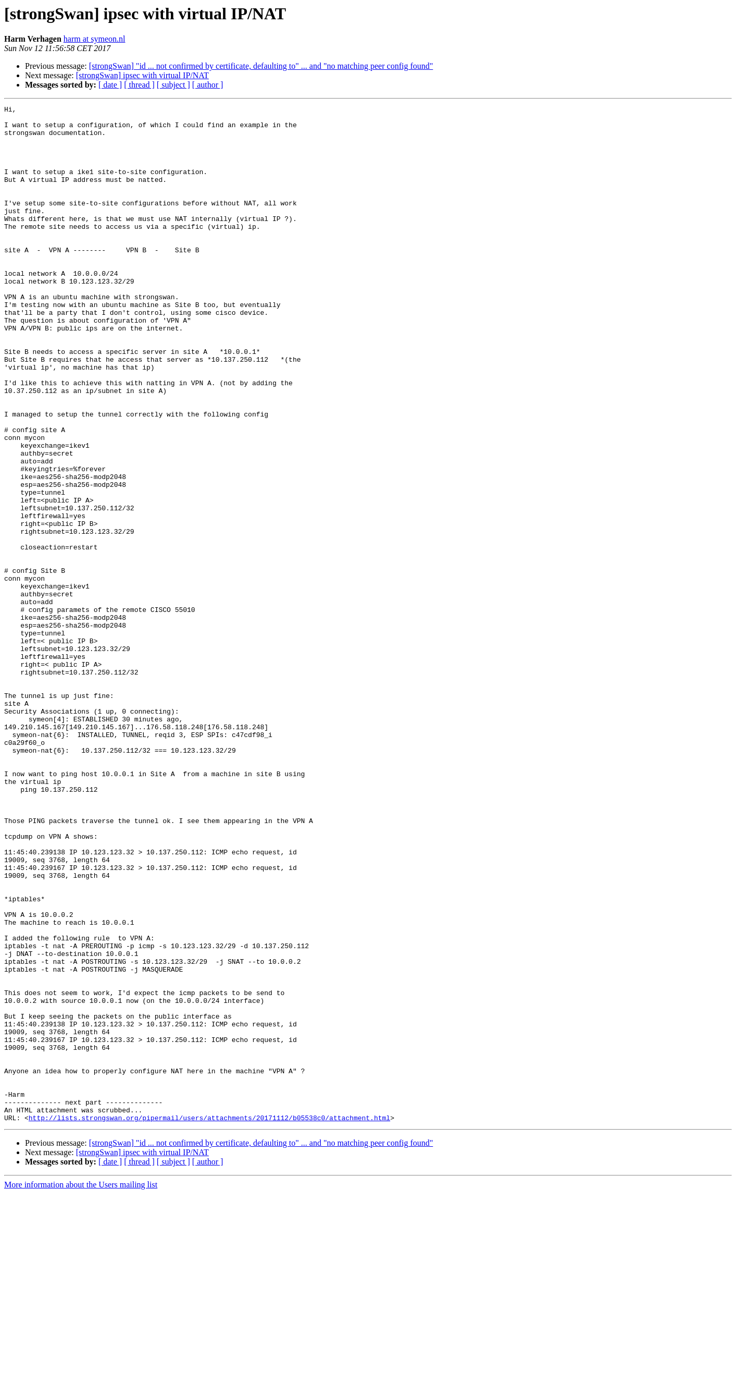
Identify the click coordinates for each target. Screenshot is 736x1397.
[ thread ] (139, 84)
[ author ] (207, 84)
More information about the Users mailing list (80, 1387)
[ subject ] (173, 84)
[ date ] (110, 84)
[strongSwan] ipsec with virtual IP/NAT (142, 75)
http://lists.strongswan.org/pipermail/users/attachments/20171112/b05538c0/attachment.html (209, 1321)
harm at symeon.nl (95, 38)
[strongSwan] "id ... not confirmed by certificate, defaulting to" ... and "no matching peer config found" (261, 66)
